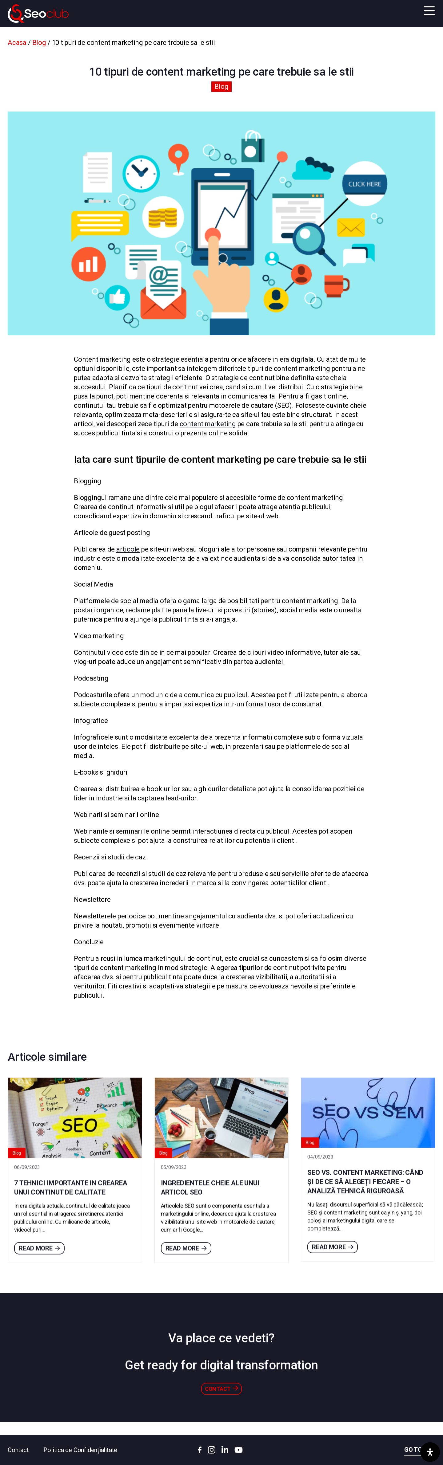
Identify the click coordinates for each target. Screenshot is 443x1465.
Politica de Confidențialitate (80, 1450)
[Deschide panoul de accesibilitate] (430, 1452)
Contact (18, 1450)
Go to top (419, 1449)
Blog (39, 42)
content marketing (208, 424)
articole (128, 549)
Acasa (17, 42)
